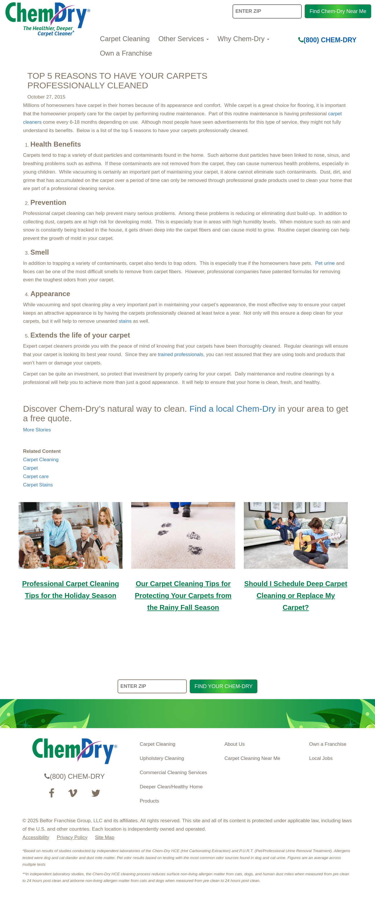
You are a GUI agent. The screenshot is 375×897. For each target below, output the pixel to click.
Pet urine (325, 263)
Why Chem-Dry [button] (243, 39)
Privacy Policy (72, 837)
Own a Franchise (126, 53)
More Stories (37, 430)
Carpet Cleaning (125, 39)
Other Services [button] (183, 39)
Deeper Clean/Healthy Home (171, 787)
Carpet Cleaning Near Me (252, 758)
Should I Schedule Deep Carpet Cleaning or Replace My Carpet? (295, 595)
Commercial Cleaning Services (173, 772)
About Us (234, 744)
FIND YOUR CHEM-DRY (224, 686)
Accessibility (36, 837)
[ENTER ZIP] (152, 686)
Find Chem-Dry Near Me (338, 11)
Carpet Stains (38, 485)
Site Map (104, 837)
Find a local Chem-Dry (232, 408)
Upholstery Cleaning (162, 758)
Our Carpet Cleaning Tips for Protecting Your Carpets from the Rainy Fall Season (183, 595)
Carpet (30, 468)
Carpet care (36, 476)
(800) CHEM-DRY (327, 40)
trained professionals (180, 354)
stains (125, 321)
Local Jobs (321, 758)
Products (149, 801)
